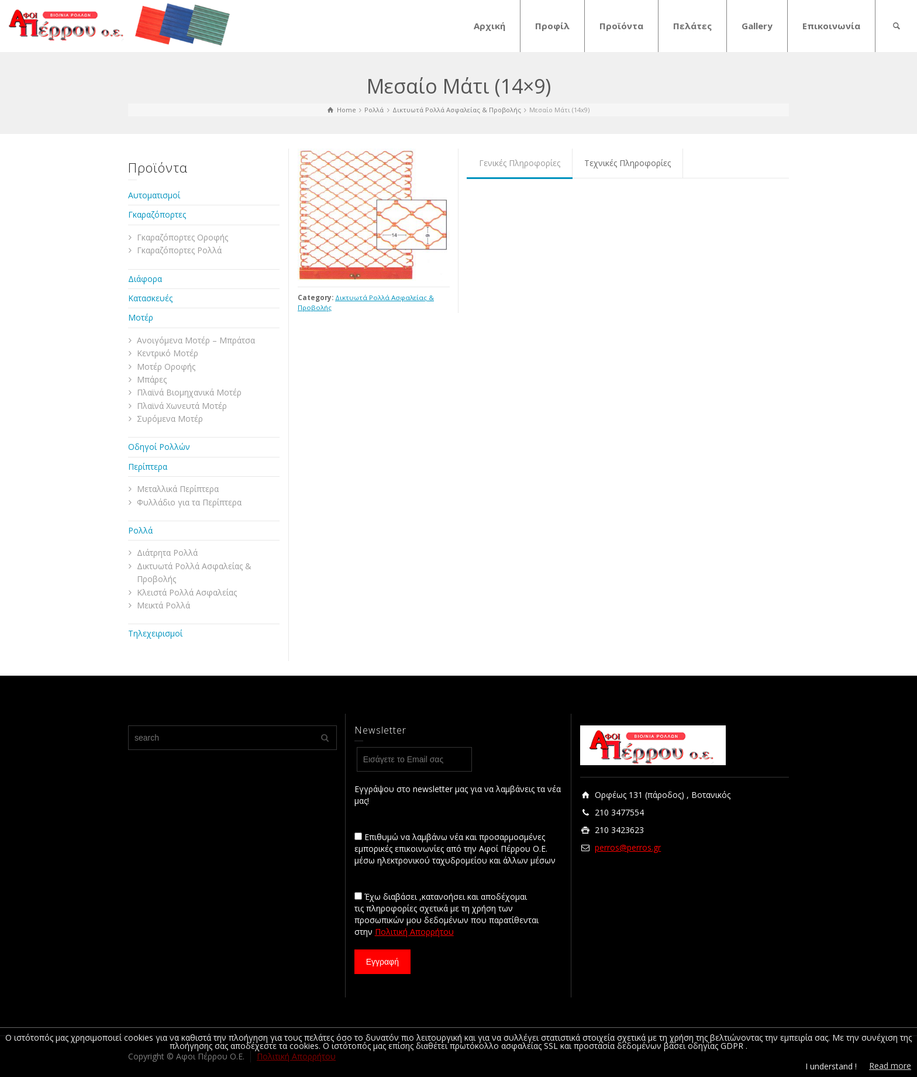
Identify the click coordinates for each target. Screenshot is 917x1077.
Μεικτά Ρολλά (163, 605)
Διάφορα (145, 278)
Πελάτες (692, 26)
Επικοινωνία (831, 26)
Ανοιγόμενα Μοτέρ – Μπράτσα (196, 340)
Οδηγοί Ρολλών (159, 446)
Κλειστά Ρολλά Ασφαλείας (187, 592)
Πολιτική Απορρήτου (414, 931)
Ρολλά (140, 530)
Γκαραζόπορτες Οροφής (182, 237)
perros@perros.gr (628, 847)
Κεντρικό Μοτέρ (167, 353)
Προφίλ (552, 26)
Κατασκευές (150, 298)
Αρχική (489, 26)
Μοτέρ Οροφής (166, 366)
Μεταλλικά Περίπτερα (178, 488)
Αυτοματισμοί (154, 195)
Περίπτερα (147, 466)
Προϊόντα (621, 26)
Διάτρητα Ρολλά (167, 552)
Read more (890, 1065)
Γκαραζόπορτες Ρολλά (179, 250)
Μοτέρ (140, 317)
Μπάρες (152, 379)
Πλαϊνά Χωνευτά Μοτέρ (182, 405)
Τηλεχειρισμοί (155, 633)
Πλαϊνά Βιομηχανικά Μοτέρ (189, 392)
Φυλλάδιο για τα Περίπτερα (189, 502)
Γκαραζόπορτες (157, 214)
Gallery (757, 26)
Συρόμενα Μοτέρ (170, 418)
